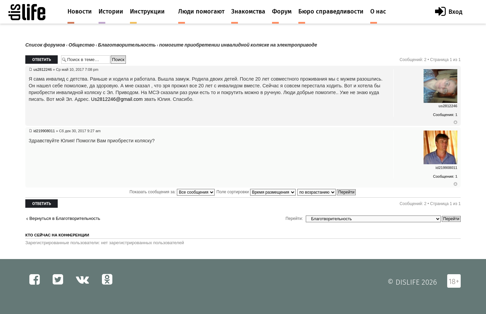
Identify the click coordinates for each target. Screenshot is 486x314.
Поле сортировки (255, 192)
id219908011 (44, 131)
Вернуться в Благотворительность (64, 218)
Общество (81, 45)
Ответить (41, 59)
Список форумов (45, 45)
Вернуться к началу (455, 122)
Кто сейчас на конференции (57, 235)
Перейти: (294, 218)
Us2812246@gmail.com (117, 99)
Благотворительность (127, 45)
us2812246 (42, 69)
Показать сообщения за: (172, 192)
